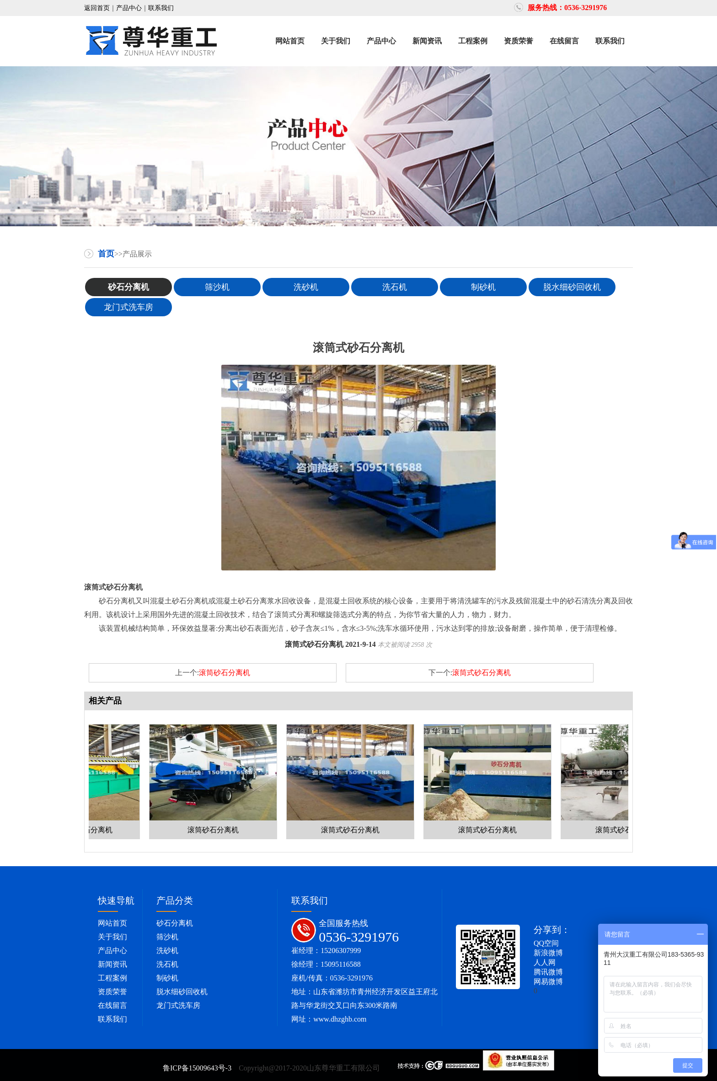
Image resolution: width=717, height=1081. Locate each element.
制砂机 (483, 287)
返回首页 (97, 8)
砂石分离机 (128, 287)
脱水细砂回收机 (572, 287)
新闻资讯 (427, 41)
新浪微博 (548, 953)
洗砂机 (306, 287)
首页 (106, 253)
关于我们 (335, 41)
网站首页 (290, 41)
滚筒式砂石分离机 (481, 672)
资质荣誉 (518, 41)
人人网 (545, 962)
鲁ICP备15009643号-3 (198, 1068)
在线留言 (564, 41)
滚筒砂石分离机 (224, 672)
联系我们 (161, 8)
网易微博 (548, 981)
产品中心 (129, 8)
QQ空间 (546, 943)
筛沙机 (217, 287)
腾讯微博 (548, 972)
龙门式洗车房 (128, 307)
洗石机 (394, 287)
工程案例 (472, 41)
